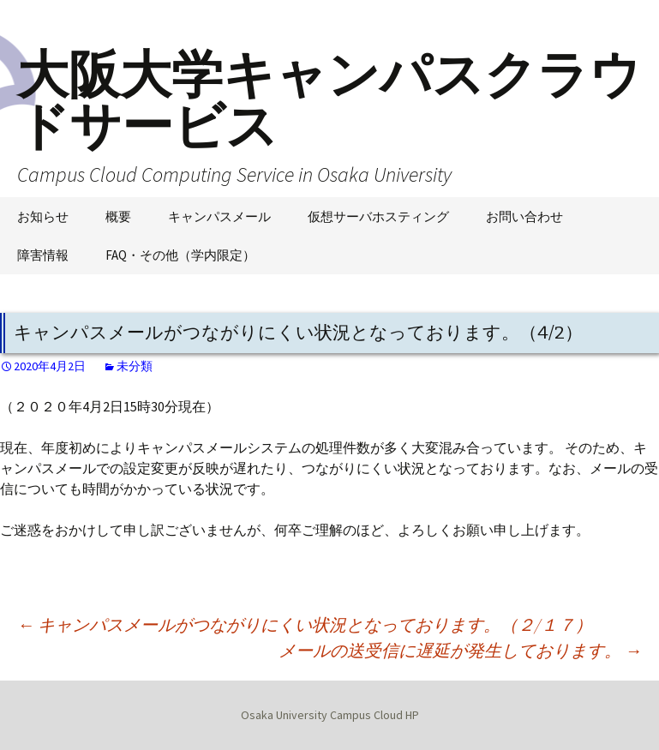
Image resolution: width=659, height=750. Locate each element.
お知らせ (43, 216)
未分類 (135, 366)
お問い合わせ (524, 216)
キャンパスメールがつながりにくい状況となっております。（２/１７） (304, 624)
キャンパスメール (219, 216)
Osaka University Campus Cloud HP (330, 715)
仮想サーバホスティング (378, 216)
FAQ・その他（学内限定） (180, 255)
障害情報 (43, 255)
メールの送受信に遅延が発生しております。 (460, 650)
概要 (118, 216)
